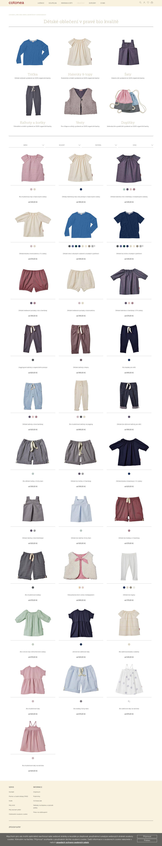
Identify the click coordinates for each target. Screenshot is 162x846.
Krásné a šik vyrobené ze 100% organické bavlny (127, 78)
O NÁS (102, 3)
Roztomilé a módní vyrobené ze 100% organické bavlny (80, 78)
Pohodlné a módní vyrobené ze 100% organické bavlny (33, 126)
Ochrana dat (37, 801)
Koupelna (53, 3)
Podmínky (36, 796)
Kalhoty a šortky (32, 123)
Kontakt (11, 792)
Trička (33, 74)
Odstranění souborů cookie (18, 814)
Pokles (147, 841)
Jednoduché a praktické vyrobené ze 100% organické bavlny (128, 126)
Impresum (36, 792)
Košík (10, 801)
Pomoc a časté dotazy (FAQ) (18, 796)
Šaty (128, 74)
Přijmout (147, 837)
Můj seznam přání (15, 810)
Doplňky (92, 3)
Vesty (80, 123)
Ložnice (41, 3)
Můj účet (12, 805)
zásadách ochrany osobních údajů (72, 843)
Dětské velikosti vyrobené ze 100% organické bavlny (33, 78)
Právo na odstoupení (40, 812)
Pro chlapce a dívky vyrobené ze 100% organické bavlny (80, 126)
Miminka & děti (66, 3)
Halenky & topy (80, 74)
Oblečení (80, 3)
